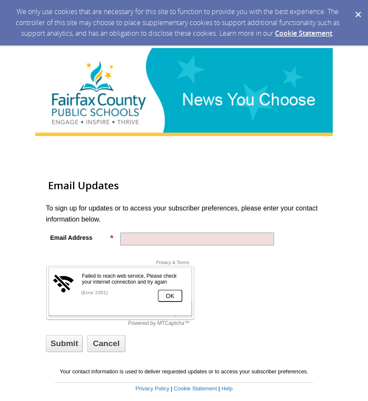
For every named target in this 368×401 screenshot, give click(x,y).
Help (226, 388)
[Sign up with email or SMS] (64, 343)
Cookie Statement (303, 33)
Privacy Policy (153, 388)
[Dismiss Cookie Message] (357, 8)
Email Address (82, 237)
